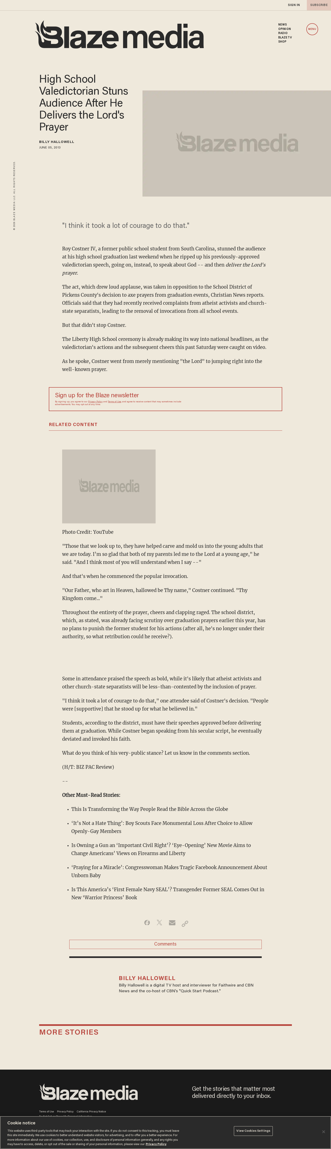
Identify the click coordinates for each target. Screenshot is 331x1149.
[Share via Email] (173, 923)
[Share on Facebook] (144, 923)
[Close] (324, 1132)
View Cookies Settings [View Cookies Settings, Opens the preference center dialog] (253, 1132)
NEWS (282, 24)
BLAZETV (285, 37)
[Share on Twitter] (158, 923)
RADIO (283, 33)
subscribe (317, 5)
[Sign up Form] (244, 399)
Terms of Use (114, 402)
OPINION (284, 29)
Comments (165, 946)
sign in (294, 5)
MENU (312, 29)
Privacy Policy (95, 402)
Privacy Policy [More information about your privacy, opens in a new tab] (156, 1144)
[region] (165, 1132)
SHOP (282, 42)
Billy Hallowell (62, 143)
